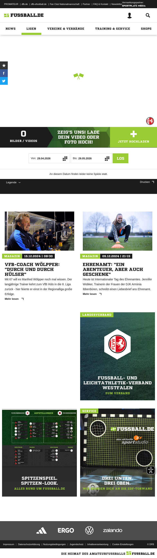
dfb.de (24, 4)
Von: (33, 158)
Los (120, 158)
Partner (86, 4)
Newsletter (116, 4)
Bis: (75, 158)
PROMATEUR (11, 4)
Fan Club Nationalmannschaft (65, 4)
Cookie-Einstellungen (122, 544)
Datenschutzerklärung (29, 544)
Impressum (8, 544)
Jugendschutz (76, 544)
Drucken (147, 181)
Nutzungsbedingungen (54, 544)
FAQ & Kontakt (100, 4)
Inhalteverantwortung (97, 544)
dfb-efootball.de (39, 4)
